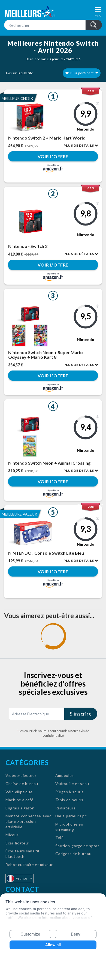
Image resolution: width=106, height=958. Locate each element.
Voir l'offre (53, 156)
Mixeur (11, 834)
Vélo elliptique (19, 791)
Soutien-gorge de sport (77, 845)
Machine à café (19, 799)
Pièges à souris (69, 791)
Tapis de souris (69, 799)
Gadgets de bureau (73, 853)
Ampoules (64, 775)
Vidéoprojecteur (21, 775)
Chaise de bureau (21, 783)
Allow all (53, 944)
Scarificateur (17, 843)
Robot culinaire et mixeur (29, 864)
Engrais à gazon (20, 808)
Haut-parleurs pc (71, 816)
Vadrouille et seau (72, 783)
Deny (75, 934)
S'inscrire (81, 714)
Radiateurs (65, 808)
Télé (59, 837)
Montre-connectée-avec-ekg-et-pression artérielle (29, 821)
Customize (30, 934)
